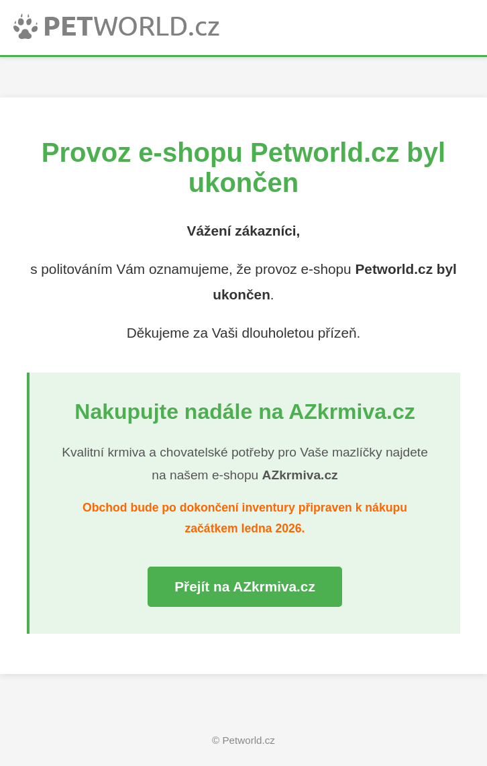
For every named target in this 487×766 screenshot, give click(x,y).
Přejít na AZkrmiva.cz (244, 586)
